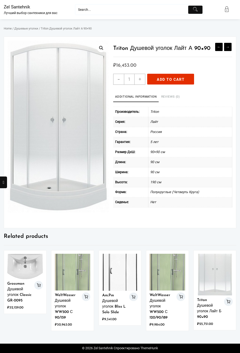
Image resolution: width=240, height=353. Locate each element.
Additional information (136, 96)
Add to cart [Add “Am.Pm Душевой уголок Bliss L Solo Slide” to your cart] (133, 297)
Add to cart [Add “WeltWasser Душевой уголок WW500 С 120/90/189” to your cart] (180, 296)
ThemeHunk (149, 348)
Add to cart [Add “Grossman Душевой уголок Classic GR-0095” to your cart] (38, 285)
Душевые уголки (26, 28)
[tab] (135, 97)
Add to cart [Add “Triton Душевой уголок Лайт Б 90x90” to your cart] (228, 301)
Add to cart (171, 79)
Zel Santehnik (17, 7)
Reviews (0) (170, 96)
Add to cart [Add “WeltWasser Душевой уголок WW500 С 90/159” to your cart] (86, 296)
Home (8, 28)
